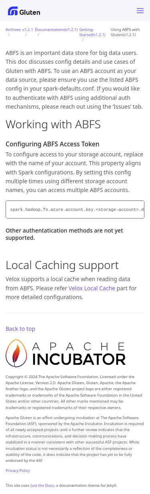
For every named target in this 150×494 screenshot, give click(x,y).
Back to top (20, 328)
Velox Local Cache (92, 288)
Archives (13, 29)
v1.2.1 (27, 29)
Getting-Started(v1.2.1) (92, 32)
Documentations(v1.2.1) (56, 29)
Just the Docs (42, 485)
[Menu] (140, 10)
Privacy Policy (18, 470)
